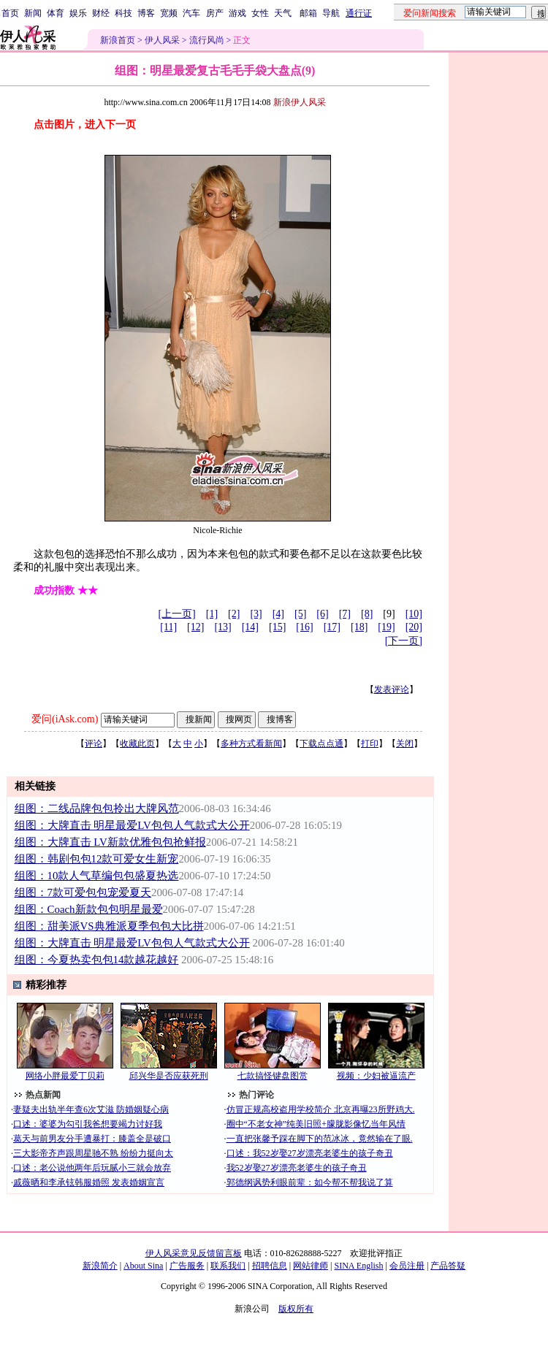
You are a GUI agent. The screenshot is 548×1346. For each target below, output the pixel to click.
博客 (146, 13)
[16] (304, 627)
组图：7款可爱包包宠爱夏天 (83, 892)
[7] (345, 613)
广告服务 (187, 1266)
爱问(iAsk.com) (64, 719)
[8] (367, 613)
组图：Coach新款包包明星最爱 (89, 909)
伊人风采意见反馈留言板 (193, 1253)
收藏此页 (137, 743)
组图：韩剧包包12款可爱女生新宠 (97, 859)
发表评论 (391, 689)
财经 (101, 13)
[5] (300, 613)
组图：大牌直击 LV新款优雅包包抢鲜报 (110, 842)
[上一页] (176, 613)
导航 (331, 13)
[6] (322, 613)
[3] (256, 613)
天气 (283, 13)
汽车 (191, 13)
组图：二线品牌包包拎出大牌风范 (97, 808)
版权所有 (295, 1309)
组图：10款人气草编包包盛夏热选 (97, 876)
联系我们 (228, 1266)
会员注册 (407, 1266)
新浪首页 (117, 40)
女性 (260, 13)
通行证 (359, 13)
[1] (212, 613)
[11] (168, 627)
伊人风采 (162, 40)
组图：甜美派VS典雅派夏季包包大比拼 (109, 926)
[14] (250, 627)
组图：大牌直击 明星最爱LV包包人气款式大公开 (132, 825)
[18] (359, 627)
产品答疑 (447, 1266)
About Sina (143, 1266)
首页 (10, 13)
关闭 (405, 743)
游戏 (237, 13)
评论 (93, 743)
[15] (277, 627)
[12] (195, 627)
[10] (414, 613)
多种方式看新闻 (251, 743)
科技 (123, 13)
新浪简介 (100, 1266)
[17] (332, 627)
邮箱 (308, 13)
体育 (55, 13)
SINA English (358, 1266)
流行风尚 (206, 40)
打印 (369, 743)
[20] (414, 627)
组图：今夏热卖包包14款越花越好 (97, 959)
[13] (222, 627)
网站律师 (310, 1266)
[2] (234, 613)
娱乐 (78, 13)
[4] (278, 613)
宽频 (169, 13)
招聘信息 (269, 1266)
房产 (215, 13)
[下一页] (403, 640)
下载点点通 (321, 743)
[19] (386, 627)
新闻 (33, 13)
